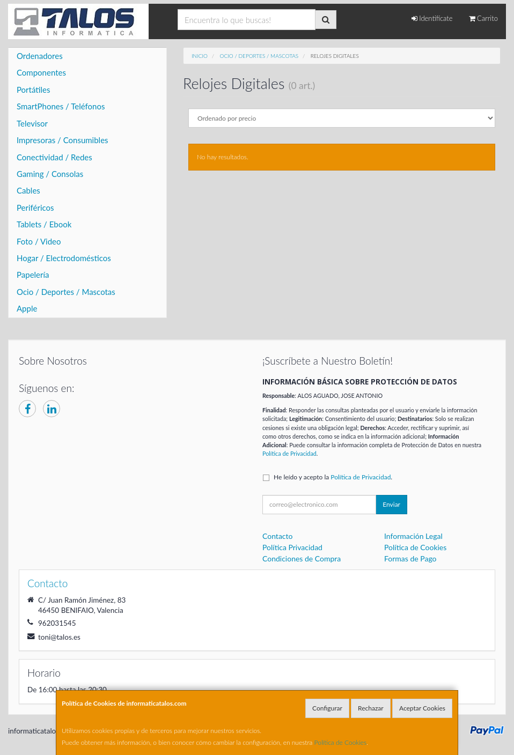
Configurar (327, 708)
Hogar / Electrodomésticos (64, 258)
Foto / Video (39, 241)
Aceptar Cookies (422, 708)
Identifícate (432, 18)
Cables (28, 190)
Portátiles (33, 89)
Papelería (33, 274)
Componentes (41, 72)
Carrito (483, 18)
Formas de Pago (410, 558)
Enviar (391, 504)
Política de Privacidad (289, 453)
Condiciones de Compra (301, 558)
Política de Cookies (340, 742)
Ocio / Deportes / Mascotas (66, 292)
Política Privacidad (292, 547)
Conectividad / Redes (54, 157)
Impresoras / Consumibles (62, 140)
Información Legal (413, 536)
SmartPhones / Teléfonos (61, 106)
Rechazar (371, 708)
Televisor (32, 123)
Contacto (277, 536)
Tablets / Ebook (44, 224)
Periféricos (35, 207)
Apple (27, 308)
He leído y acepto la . (333, 477)
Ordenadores (40, 56)
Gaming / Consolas (50, 174)
